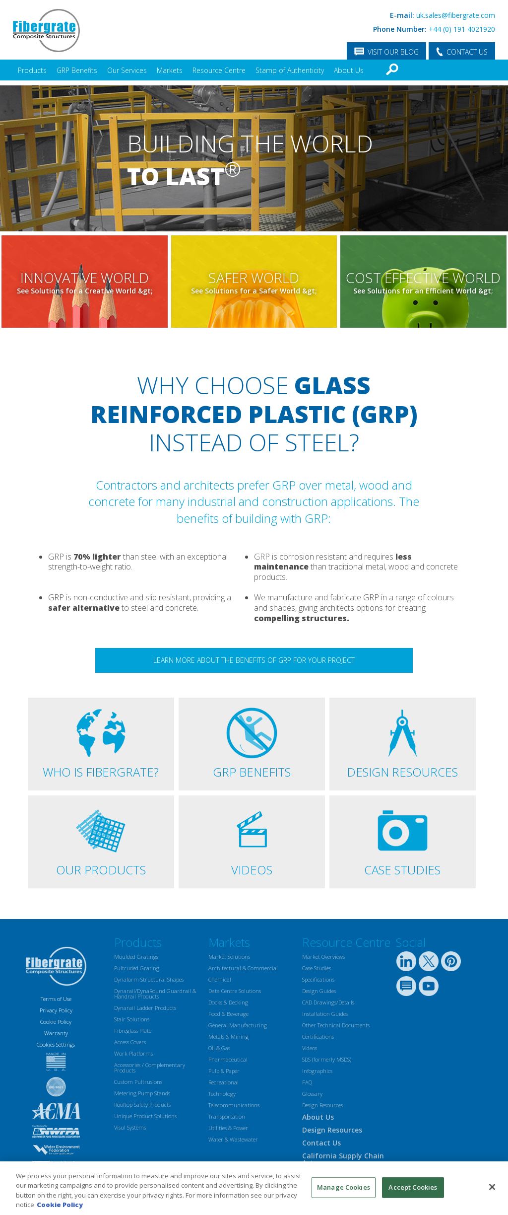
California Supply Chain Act (343, 1159)
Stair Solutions (131, 1019)
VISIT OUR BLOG (393, 52)
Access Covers (130, 1042)
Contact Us (321, 1142)
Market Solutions (229, 956)
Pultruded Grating (136, 968)
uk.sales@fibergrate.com (455, 15)
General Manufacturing (237, 1025)
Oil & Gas (219, 1048)
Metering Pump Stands (142, 1093)
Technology (222, 1093)
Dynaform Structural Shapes (149, 979)
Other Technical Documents (336, 1025)
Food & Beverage (228, 1013)
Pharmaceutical (228, 1059)
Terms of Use (56, 998)
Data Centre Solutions (234, 991)
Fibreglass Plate (132, 1030)
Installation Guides (325, 1013)
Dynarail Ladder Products (145, 1007)
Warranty (56, 1033)
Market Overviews (323, 956)
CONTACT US (467, 52)
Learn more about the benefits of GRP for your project (254, 660)
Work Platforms (133, 1053)
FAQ (307, 1082)
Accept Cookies (412, 1187)
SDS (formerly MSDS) (326, 1059)
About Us (349, 70)
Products (32, 70)
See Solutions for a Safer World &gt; (254, 291)
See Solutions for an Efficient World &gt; (423, 291)
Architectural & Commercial (243, 968)
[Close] (492, 1187)
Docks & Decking (228, 1002)
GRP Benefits (77, 70)
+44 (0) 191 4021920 (462, 29)
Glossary (312, 1093)
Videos (309, 1048)
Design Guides (319, 991)
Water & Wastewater (233, 1139)
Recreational (223, 1082)
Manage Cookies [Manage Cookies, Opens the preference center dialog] (343, 1187)
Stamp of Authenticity (289, 70)
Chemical (219, 979)
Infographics (317, 1070)
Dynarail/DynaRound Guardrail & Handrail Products (155, 993)
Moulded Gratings (136, 956)
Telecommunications (233, 1105)
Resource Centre (219, 70)
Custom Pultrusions (138, 1081)
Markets (170, 70)
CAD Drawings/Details (328, 1002)
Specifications (318, 979)
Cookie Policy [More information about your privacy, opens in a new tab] (60, 1204)
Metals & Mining (228, 1036)
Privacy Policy (56, 1010)
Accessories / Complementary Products (149, 1067)
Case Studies (316, 968)
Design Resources (322, 1105)
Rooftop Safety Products (142, 1104)
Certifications (318, 1036)
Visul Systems (130, 1127)
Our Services (127, 70)
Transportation (226, 1116)
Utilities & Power (228, 1128)
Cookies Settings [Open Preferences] (56, 1044)
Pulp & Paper (224, 1070)
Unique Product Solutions (145, 1116)
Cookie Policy (55, 1021)
